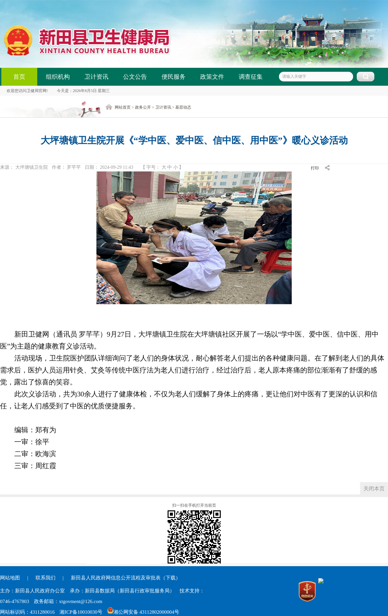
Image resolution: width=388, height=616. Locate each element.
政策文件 (212, 76)
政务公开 (143, 107)
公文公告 (135, 76)
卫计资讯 (96, 76)
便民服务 (174, 76)
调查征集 (251, 76)
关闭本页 (374, 488)
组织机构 (58, 76)
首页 (19, 76)
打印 (315, 168)
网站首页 (123, 107)
